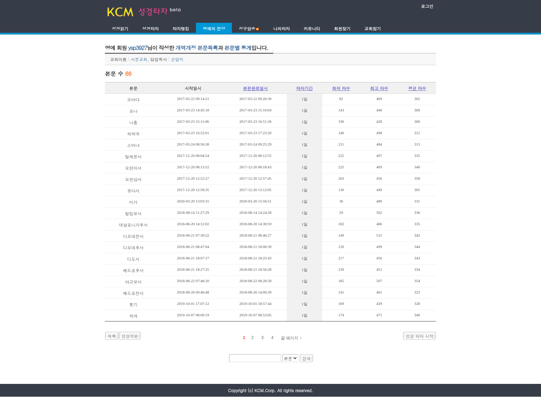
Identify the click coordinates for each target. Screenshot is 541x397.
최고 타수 (379, 88)
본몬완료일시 (255, 88)
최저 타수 (341, 88)
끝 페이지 (289, 338)
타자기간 (304, 88)
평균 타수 (417, 88)
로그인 (427, 6)
